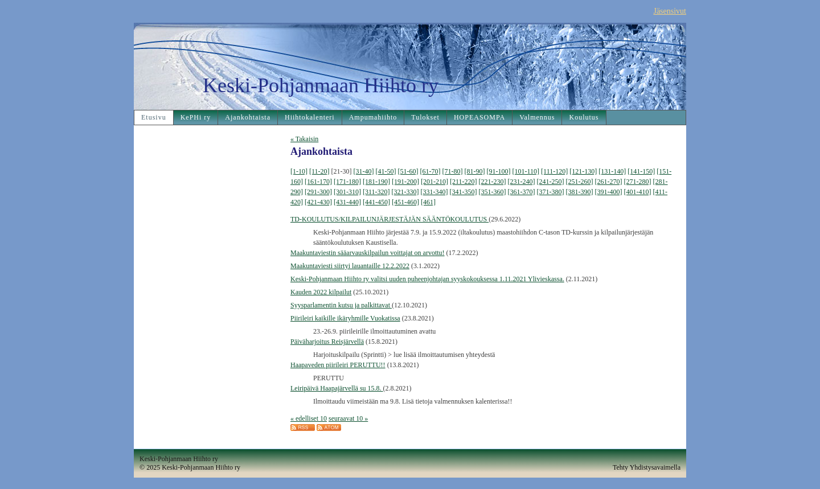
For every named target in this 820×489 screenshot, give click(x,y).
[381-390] (579, 192)
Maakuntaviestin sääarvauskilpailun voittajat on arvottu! (367, 253)
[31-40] (364, 171)
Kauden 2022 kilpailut (320, 292)
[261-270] (608, 182)
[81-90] (475, 171)
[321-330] (405, 192)
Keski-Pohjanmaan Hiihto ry (320, 85)
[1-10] (299, 171)
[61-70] (430, 171)
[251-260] (579, 182)
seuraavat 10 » (348, 418)
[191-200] (405, 182)
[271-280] (637, 182)
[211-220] (463, 182)
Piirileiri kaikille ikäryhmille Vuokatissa (345, 318)
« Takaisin (304, 139)
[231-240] (521, 182)
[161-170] (318, 182)
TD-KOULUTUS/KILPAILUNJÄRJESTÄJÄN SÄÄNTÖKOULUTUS (389, 219)
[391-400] (608, 192)
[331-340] (434, 192)
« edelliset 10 (308, 418)
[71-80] (452, 171)
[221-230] (492, 182)
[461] (428, 202)
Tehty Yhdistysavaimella (646, 467)
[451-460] (405, 202)
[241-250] (550, 182)
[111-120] (554, 171)
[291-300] (318, 192)
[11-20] (319, 171)
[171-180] (347, 182)
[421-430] (318, 202)
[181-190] (376, 182)
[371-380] (550, 192)
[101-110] (526, 171)
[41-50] (386, 171)
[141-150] (641, 171)
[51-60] (408, 171)
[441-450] (376, 202)
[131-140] (612, 171)
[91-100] (499, 171)
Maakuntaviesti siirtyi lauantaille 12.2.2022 (349, 266)
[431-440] (347, 202)
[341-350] (463, 192)
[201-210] (434, 182)
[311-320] (376, 192)
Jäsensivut (669, 11)
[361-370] (521, 192)
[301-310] (347, 192)
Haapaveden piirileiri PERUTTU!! (338, 365)
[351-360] (492, 192)
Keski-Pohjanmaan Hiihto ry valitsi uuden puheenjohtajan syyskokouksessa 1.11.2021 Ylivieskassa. (427, 279)
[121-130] (583, 171)
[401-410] (637, 192)
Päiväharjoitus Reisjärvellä (327, 342)
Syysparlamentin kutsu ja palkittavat (341, 305)
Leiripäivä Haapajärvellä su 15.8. (336, 388)
